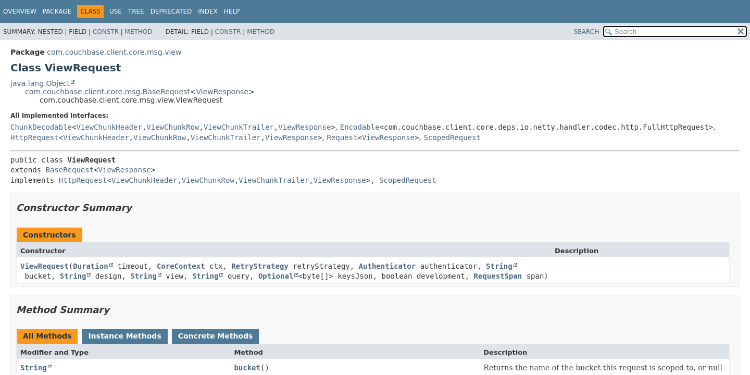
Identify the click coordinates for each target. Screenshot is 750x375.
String (499, 266)
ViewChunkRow (172, 127)
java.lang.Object (40, 83)
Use (115, 11)
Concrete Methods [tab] (215, 336)
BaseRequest (69, 170)
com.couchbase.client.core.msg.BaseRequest (107, 92)
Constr (106, 31)
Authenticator (387, 266)
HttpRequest (34, 137)
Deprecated (171, 11)
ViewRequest (44, 266)
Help (232, 11)
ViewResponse (222, 92)
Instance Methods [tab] (124, 336)
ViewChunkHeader (109, 127)
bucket (247, 368)
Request (342, 137)
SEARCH (586, 31)
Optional (275, 276)
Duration (90, 266)
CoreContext (181, 266)
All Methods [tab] (47, 336)
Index (208, 11)
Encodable (360, 127)
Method (139, 31)
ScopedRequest (452, 137)
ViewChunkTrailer (239, 127)
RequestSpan (498, 276)
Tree (136, 11)
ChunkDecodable (41, 127)
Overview (19, 11)
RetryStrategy (260, 266)
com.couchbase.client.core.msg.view (114, 52)
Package (57, 11)
